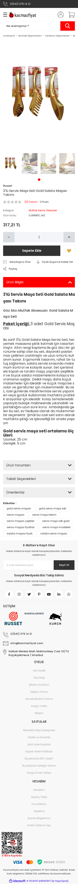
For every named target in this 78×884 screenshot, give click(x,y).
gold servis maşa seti (52, 508)
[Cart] (70, 14)
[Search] (39, 26)
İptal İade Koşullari (39, 744)
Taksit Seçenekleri (21, 478)
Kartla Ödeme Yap (39, 825)
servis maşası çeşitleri (20, 521)
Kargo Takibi (39, 706)
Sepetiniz (39, 811)
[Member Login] (59, 14)
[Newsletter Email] (39, 565)
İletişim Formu (39, 692)
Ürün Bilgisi (14, 282)
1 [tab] (39, 179)
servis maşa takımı (44, 514)
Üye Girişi (39, 678)
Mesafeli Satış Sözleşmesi (39, 730)
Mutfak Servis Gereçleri (43, 210)
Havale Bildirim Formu (39, 699)
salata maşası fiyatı (19, 533)
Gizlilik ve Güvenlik (39, 737)
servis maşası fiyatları (21, 527)
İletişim (39, 713)
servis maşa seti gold (55, 521)
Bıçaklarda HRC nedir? (39, 759)
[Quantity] (39, 237)
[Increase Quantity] (69, 237)
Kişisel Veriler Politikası (39, 751)
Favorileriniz (39, 804)
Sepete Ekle (31, 250)
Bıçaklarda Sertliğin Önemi (39, 766)
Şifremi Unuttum (39, 685)
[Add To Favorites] (69, 251)
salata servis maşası (53, 533)
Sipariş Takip (39, 797)
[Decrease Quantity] (9, 237)
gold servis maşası (19, 508)
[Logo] (23, 14)
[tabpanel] (11, 163)
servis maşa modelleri (56, 527)
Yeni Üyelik (39, 670)
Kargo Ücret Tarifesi (39, 773)
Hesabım (39, 790)
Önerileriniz (15, 492)
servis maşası (15, 514)
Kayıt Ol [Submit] (64, 565)
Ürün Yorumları (18, 465)
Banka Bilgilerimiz (39, 818)
